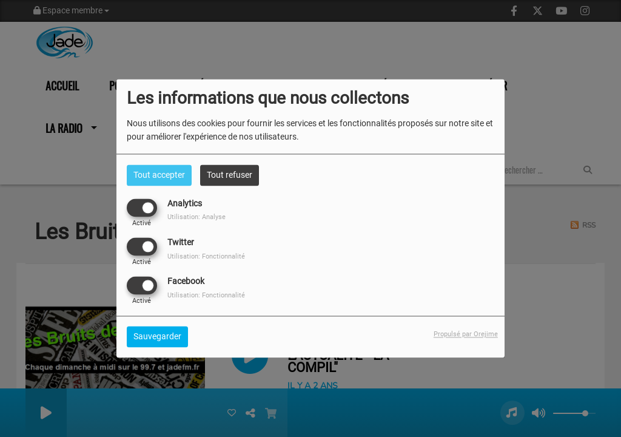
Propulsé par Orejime (466, 335)
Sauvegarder (157, 337)
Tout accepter (159, 175)
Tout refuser (229, 175)
